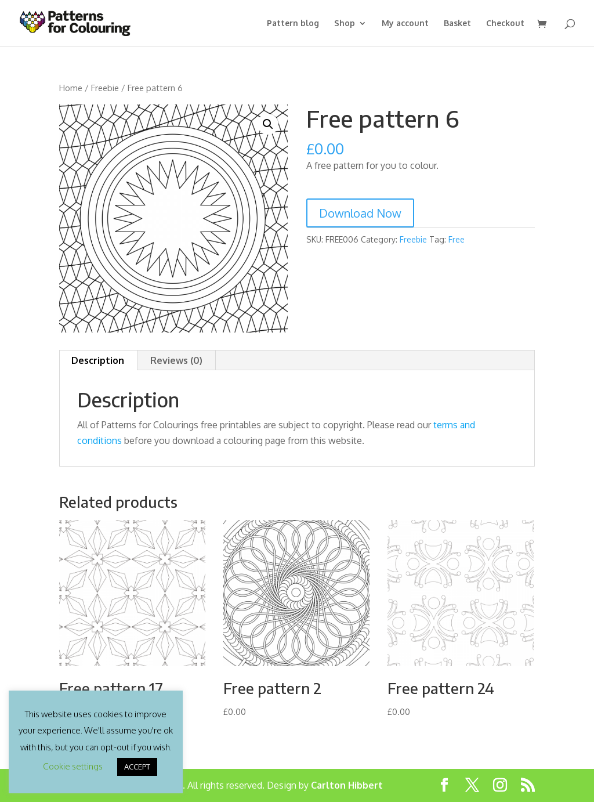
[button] (268, 124)
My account (405, 23)
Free (456, 239)
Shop (344, 23)
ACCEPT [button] (137, 766)
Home (70, 87)
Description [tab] (97, 360)
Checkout (505, 23)
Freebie (105, 87)
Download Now (360, 213)
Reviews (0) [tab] (176, 360)
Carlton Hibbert (347, 785)
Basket (457, 23)
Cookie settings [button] (73, 766)
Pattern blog (293, 23)
